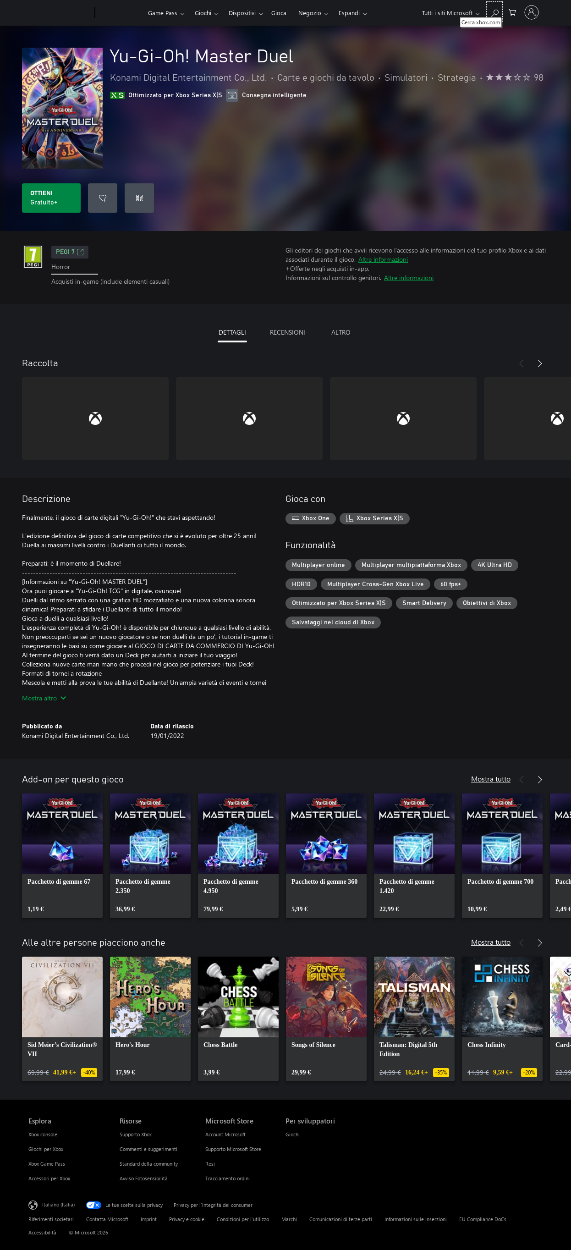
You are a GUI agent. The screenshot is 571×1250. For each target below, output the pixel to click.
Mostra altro (44, 698)
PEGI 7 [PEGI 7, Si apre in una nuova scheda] (70, 252)
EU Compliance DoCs (482, 1219)
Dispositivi (242, 13)
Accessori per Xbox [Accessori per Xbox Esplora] (49, 1178)
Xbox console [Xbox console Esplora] (42, 1134)
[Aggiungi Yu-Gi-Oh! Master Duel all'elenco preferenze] (102, 198)
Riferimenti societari (51, 1219)
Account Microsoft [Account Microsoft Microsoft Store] (225, 1134)
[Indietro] (521, 363)
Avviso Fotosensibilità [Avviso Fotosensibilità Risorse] (144, 1178)
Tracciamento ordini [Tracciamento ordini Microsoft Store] (227, 1178)
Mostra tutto (491, 778)
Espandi (349, 13)
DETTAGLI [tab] (232, 332)
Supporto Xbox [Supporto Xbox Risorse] (136, 1134)
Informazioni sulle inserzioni (415, 1219)
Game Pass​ (162, 13)
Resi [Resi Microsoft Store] (210, 1164)
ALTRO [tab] (341, 332)
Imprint (149, 1219)
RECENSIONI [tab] (287, 332)
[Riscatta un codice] (139, 198)
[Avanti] (540, 363)
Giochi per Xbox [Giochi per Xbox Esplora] (45, 1149)
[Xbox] (120, 12)
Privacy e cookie (186, 1219)
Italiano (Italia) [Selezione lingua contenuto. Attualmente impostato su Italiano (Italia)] (58, 1204)
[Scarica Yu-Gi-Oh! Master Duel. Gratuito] (51, 198)
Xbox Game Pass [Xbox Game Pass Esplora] (46, 1164)
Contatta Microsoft (107, 1219)
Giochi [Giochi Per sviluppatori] (293, 1134)
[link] (62, 855)
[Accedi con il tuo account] (532, 12)
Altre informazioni (383, 259)
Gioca (278, 13)
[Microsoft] (59, 12)
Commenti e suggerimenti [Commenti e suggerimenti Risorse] (148, 1149)
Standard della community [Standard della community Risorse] (149, 1164)
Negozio (309, 13)
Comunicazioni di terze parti (340, 1219)
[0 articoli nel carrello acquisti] (512, 11)
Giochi (203, 13)
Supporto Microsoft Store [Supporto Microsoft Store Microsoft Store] (233, 1149)
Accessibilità (42, 1232)
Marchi (289, 1219)
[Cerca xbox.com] (494, 11)
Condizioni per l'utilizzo (243, 1219)
